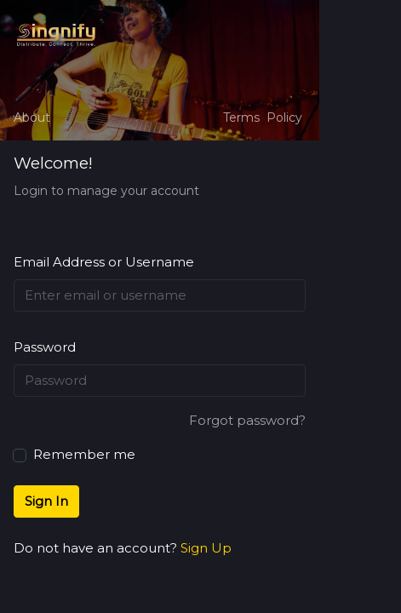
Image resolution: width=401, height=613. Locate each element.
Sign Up (206, 548)
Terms (241, 117)
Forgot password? (247, 420)
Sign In (46, 501)
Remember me (74, 453)
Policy (284, 117)
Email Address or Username (104, 262)
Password (45, 347)
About (32, 117)
